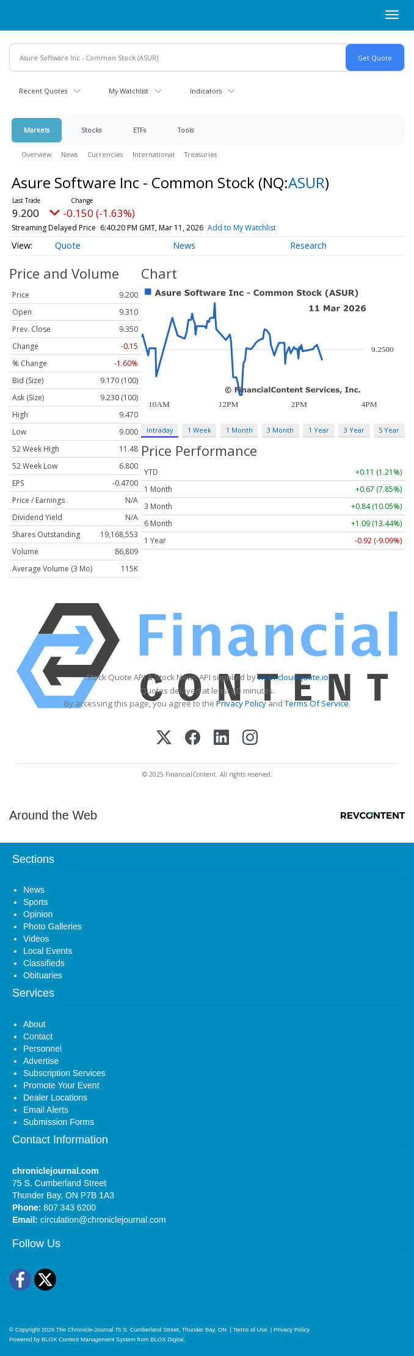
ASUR (306, 182)
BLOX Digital (166, 1339)
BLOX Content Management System (89, 1339)
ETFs (139, 129)
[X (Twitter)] (163, 738)
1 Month (239, 429)
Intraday (160, 429)
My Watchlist (128, 90)
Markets (36, 129)
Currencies (105, 154)
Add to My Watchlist (242, 227)
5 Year (389, 429)
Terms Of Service (317, 703)
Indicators (206, 90)
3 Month (280, 429)
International (154, 154)
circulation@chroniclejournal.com (103, 1220)
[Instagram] (250, 738)
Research (308, 245)
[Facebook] (192, 738)
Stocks (91, 129)
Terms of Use (250, 1329)
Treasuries (200, 154)
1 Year (318, 429)
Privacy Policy (241, 703)
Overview (36, 154)
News (69, 154)
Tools (186, 129)
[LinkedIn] (221, 738)
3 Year (354, 429)
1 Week (199, 429)
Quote (68, 245)
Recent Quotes (43, 90)
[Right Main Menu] (392, 14)
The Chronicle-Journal (85, 1329)
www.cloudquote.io (293, 677)
